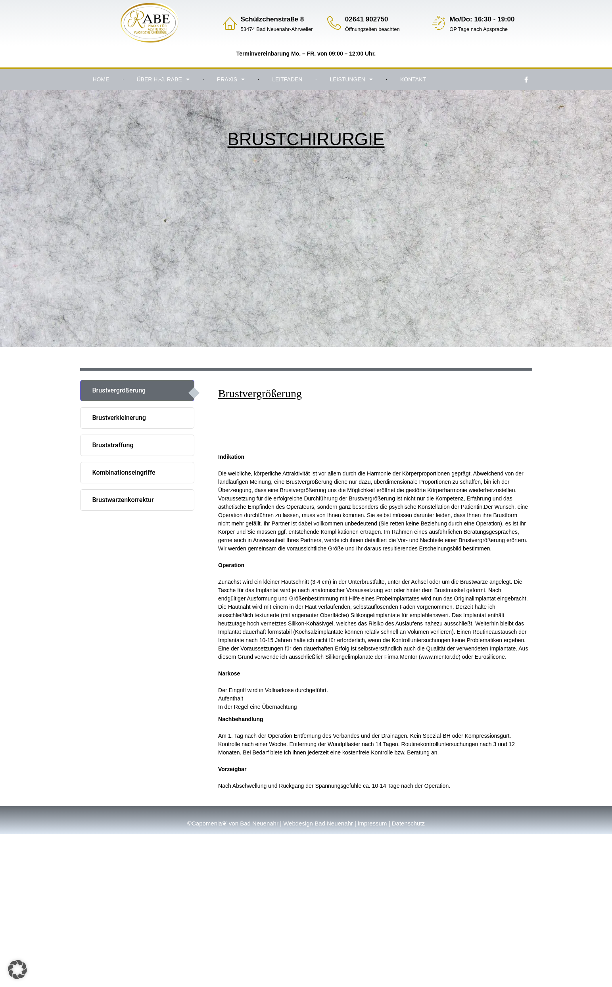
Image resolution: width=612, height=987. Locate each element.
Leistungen (351, 79)
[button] (17, 969)
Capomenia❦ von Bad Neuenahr (235, 823)
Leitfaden (287, 79)
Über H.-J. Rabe (163, 79)
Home (101, 79)
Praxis (231, 79)
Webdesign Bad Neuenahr (318, 823)
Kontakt (413, 79)
